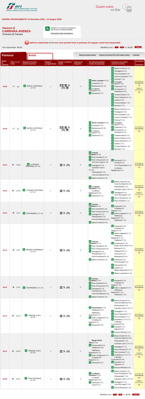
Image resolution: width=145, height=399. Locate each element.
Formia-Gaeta (119, 103)
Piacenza (117, 265)
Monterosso (96, 86)
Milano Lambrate (120, 273)
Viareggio (117, 71)
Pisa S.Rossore (97, 160)
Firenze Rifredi (119, 332)
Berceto (117, 248)
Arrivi (32, 55)
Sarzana (95, 93)
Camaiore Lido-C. (98, 168)
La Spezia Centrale (94, 89)
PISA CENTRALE (34, 378)
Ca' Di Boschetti (120, 165)
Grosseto (117, 89)
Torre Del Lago (97, 162)
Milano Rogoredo (120, 270)
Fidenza (117, 260)
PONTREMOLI (32, 213)
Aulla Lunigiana (120, 213)
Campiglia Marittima (116, 83)
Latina (116, 100)
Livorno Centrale (120, 76)
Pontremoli (118, 243)
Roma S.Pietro (119, 138)
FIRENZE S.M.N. (34, 315)
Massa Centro (119, 68)
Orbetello (117, 91)
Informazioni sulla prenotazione (62, 33)
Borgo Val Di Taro (120, 246)
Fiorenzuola (118, 262)
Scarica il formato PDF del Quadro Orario (114, 55)
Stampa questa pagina (87, 55)
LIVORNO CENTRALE (34, 190)
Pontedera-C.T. (120, 319)
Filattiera (117, 220)
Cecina (116, 79)
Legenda (136, 55)
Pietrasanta (96, 172)
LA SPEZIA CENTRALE (32, 165)
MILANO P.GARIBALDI (34, 250)
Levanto (95, 83)
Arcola (116, 163)
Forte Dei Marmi (98, 175)
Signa (116, 329)
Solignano (118, 251)
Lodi (116, 268)
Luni (93, 385)
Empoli (116, 327)
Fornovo (117, 254)
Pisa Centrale (119, 74)
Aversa (116, 105)
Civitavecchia (119, 95)
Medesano (118, 256)
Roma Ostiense (120, 97)
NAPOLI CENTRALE (34, 86)
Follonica (117, 86)
